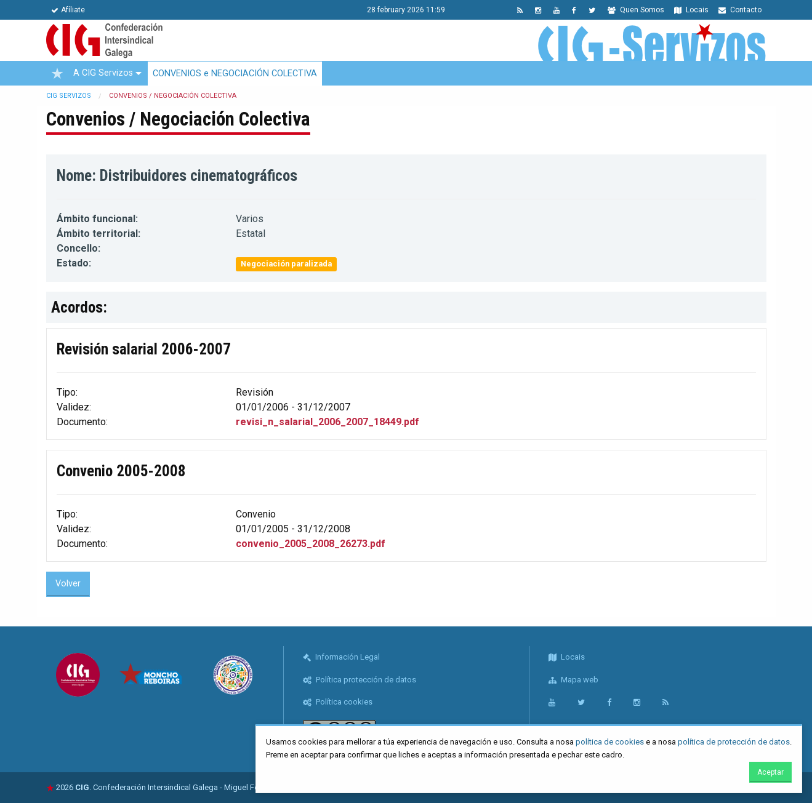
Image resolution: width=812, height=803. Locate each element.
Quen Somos (636, 10)
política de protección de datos (734, 741)
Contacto (740, 10)
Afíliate (68, 10)
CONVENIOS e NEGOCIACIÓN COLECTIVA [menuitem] (235, 73)
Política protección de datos (359, 679)
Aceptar (770, 772)
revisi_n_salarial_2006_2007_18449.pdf (327, 422)
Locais (691, 10)
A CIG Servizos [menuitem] (103, 73)
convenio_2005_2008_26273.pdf (310, 543)
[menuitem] (57, 73)
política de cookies (610, 741)
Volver (68, 583)
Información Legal (341, 656)
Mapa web (573, 679)
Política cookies (337, 701)
